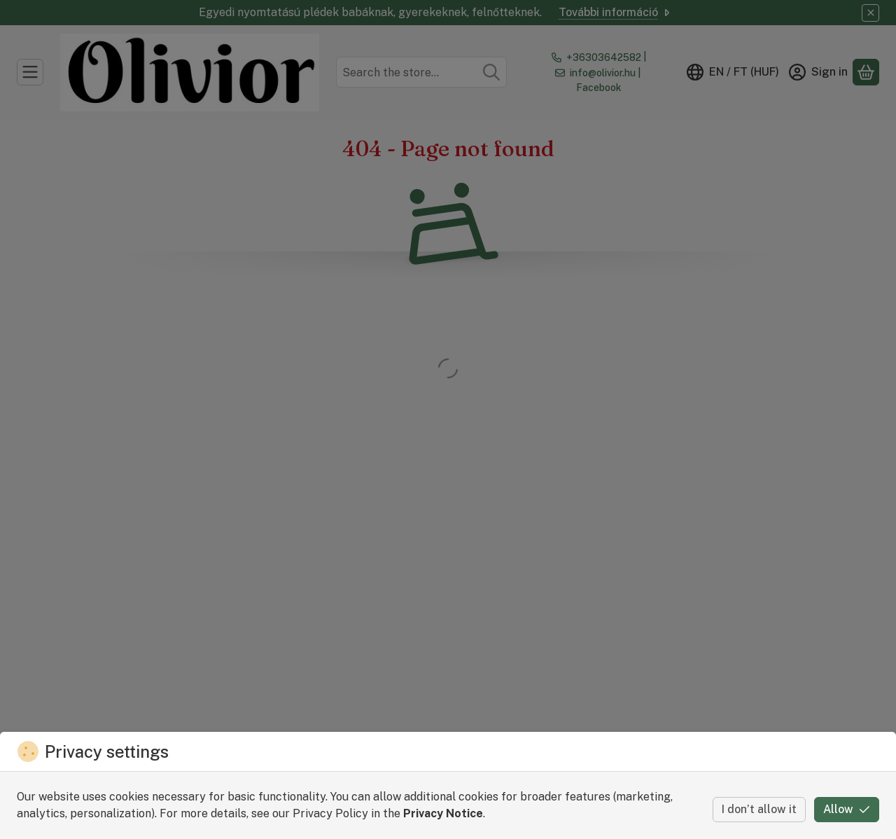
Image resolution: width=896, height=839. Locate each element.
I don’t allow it (759, 809)
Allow (846, 809)
